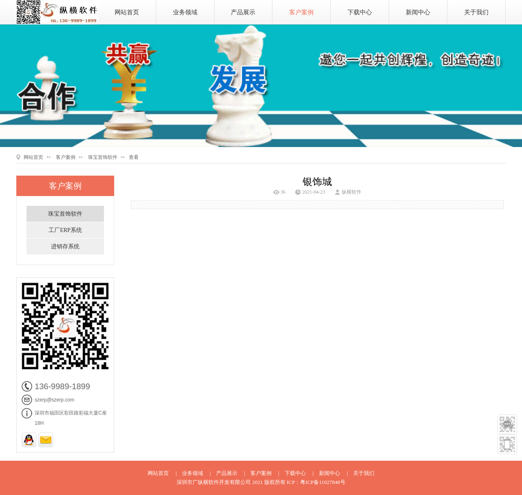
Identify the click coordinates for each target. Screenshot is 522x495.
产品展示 (243, 12)
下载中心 (359, 12)
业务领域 (185, 12)
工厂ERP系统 (65, 230)
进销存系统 (65, 246)
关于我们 (476, 12)
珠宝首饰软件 (102, 157)
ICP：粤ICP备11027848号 (316, 482)
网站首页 (127, 12)
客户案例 (301, 12)
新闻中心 (418, 12)
